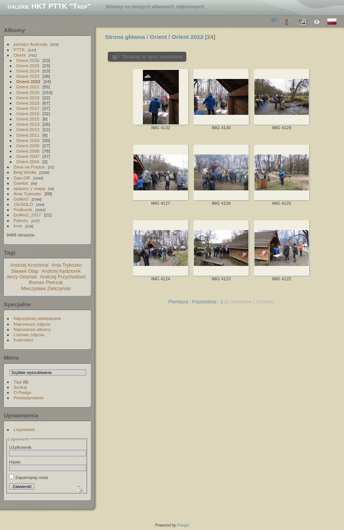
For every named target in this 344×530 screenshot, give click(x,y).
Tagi (18, 381)
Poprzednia (204, 301)
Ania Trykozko (28, 193)
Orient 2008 (27, 150)
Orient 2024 (27, 70)
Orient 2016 (27, 113)
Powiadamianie (29, 397)
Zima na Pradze (29, 166)
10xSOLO (23, 204)
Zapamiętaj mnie (28, 477)
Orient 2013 (27, 124)
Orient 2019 (27, 97)
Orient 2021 (27, 86)
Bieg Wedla (25, 172)
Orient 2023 (27, 76)
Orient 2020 (27, 92)
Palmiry (21, 220)
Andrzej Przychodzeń (63, 277)
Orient (20, 55)
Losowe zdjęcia (29, 334)
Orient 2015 (27, 118)
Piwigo (183, 525)
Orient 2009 (27, 145)
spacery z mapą (29, 188)
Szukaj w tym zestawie (152, 56)
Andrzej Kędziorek (61, 271)
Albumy (14, 30)
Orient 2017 (27, 108)
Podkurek (23, 209)
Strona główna (125, 37)
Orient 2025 (27, 65)
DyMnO (21, 198)
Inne (18, 225)
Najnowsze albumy (32, 329)
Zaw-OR (22, 177)
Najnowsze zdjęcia (32, 323)
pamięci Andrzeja (31, 44)
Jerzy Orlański (21, 277)
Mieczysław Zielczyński (46, 288)
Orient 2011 (27, 135)
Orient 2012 (27, 129)
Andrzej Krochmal (29, 265)
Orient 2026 (27, 60)
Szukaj (20, 387)
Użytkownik (20, 447)
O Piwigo (22, 392)
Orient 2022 (28, 81)
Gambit (21, 183)
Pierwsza (178, 301)
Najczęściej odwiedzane (37, 318)
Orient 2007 (27, 156)
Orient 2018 (27, 102)
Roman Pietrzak (46, 282)
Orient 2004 (27, 161)
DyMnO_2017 (27, 214)
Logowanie (24, 429)
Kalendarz (24, 339)
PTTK (19, 49)
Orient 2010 (27, 140)
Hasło (14, 461)
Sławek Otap (25, 271)
